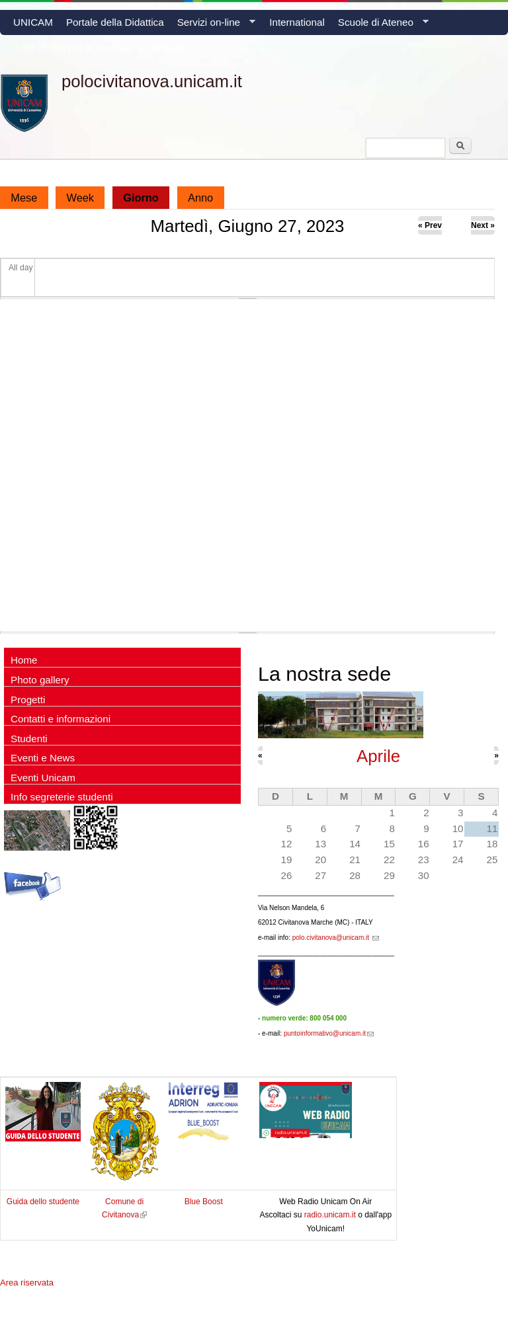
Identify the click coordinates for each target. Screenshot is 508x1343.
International (297, 22)
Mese (24, 198)
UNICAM (33, 22)
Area (27, 1282)
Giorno (146, 195)
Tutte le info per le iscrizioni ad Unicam (99, 47)
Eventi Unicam (43, 777)
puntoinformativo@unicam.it (329, 1033)
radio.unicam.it (331, 1214)
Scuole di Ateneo (380, 26)
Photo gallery (40, 679)
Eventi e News (43, 757)
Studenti (29, 738)
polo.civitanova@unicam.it (335, 937)
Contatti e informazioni (60, 718)
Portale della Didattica (115, 22)
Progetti (28, 699)
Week (81, 198)
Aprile (378, 756)
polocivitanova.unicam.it (152, 81)
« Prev (430, 225)
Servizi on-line (213, 26)
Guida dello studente (43, 1201)
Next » (483, 225)
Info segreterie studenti (62, 796)
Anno (200, 198)
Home (24, 660)
